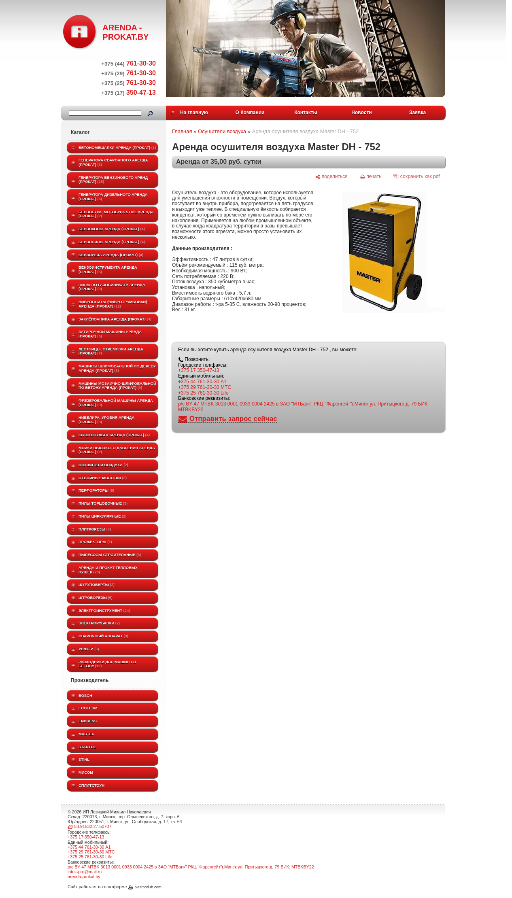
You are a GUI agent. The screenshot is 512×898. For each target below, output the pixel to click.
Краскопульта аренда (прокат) (114, 435)
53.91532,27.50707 (92, 826)
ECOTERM (88, 708)
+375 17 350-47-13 (198, 370)
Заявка (417, 112)
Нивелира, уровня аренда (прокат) (106, 420)
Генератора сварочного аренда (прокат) (113, 162)
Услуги (89, 649)
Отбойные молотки (103, 478)
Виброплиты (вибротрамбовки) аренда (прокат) (113, 304)
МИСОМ (86, 773)
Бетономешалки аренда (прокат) (117, 148)
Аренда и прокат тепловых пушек (108, 570)
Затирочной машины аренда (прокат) (110, 334)
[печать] (371, 176)
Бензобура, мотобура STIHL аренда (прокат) (116, 214)
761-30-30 (128, 63)
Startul (87, 747)
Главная (182, 131)
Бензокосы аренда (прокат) (112, 229)
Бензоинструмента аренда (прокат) (108, 269)
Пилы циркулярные (102, 516)
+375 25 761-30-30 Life (203, 393)
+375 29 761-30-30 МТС (204, 387)
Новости (361, 112)
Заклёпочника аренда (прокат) (115, 319)
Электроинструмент (104, 611)
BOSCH (85, 696)
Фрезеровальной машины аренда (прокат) (116, 403)
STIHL (84, 760)
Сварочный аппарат (103, 636)
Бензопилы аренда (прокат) (112, 242)
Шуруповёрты (97, 585)
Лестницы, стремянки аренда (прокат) (111, 351)
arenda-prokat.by (84, 876)
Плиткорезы (95, 529)
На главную (194, 112)
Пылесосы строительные (110, 555)
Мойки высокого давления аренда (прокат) (117, 450)
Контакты (305, 112)
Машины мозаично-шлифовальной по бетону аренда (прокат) (117, 386)
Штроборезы (96, 598)
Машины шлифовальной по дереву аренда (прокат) (117, 368)
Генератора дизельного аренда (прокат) (113, 197)
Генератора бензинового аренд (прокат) (113, 180)
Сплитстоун (91, 785)
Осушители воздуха (103, 465)
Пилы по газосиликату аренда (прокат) (112, 287)
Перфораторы (96, 490)
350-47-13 (128, 92)
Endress (88, 721)
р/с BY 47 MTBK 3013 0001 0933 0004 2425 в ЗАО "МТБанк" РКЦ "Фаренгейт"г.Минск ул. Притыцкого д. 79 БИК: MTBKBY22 (303, 406)
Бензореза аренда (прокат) (111, 255)
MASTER (86, 734)
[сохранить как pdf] (416, 176)
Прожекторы (95, 542)
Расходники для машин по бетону (107, 664)
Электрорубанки (99, 623)
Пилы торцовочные (103, 503)
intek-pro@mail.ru (85, 871)
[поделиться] (331, 176)
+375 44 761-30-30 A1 (202, 381)
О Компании (250, 112)
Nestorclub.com (147, 887)
